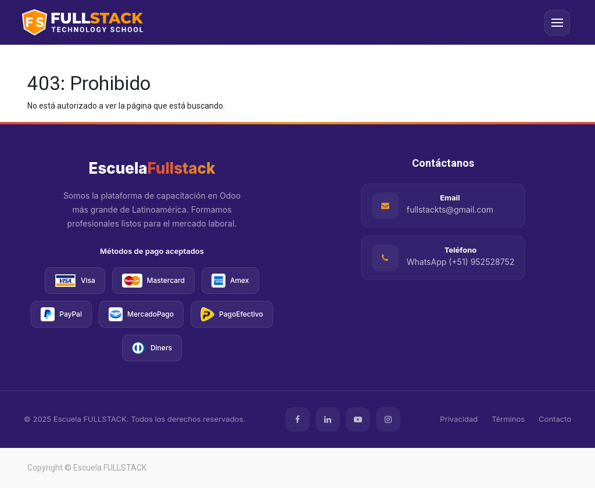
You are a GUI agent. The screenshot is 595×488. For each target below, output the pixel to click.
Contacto (555, 419)
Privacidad (459, 419)
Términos (508, 419)
